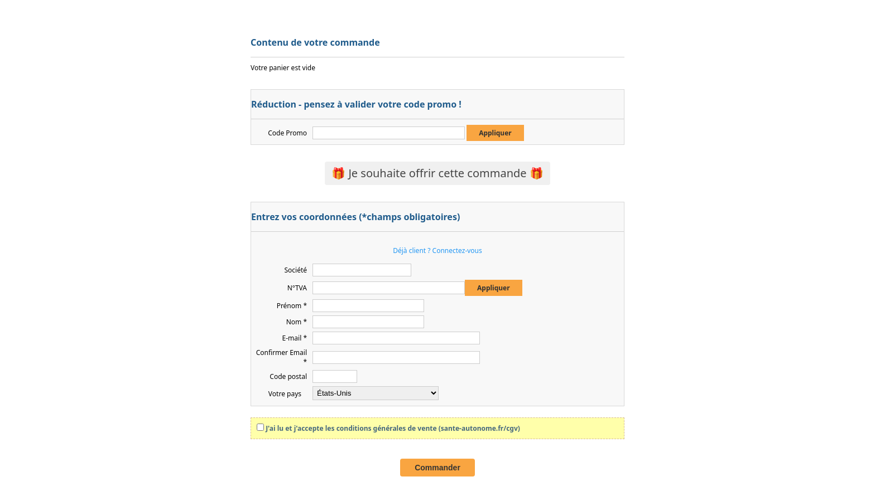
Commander (437, 467)
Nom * (296, 322)
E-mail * (294, 338)
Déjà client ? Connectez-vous (437, 250)
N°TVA (297, 288)
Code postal (288, 376)
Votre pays (284, 393)
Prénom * (292, 305)
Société (295, 270)
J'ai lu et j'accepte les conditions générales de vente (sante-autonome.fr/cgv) (393, 428)
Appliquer (495, 133)
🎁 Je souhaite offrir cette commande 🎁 (437, 173)
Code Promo (287, 133)
